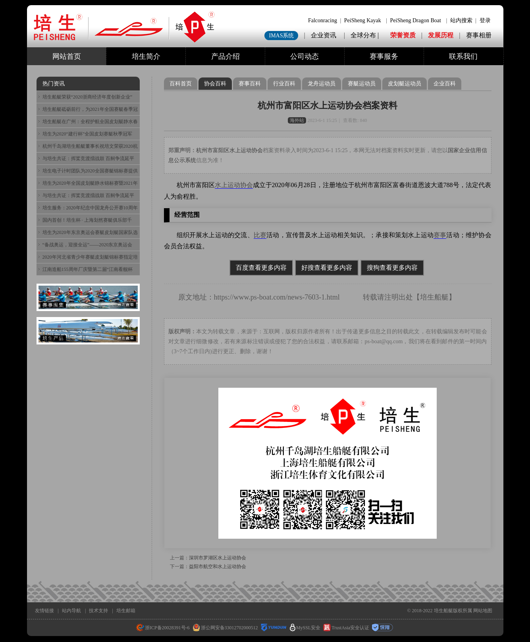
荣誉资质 (403, 35)
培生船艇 (434, 297)
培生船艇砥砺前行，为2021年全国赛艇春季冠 (90, 109)
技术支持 (98, 610)
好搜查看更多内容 (326, 267)
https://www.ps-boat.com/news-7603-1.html (277, 297)
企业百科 (445, 84)
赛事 (440, 235)
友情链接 (44, 610)
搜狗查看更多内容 (392, 267)
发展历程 (440, 35)
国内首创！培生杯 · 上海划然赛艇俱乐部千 (87, 220)
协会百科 (215, 84)
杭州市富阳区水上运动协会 (229, 150)
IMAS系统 (281, 36)
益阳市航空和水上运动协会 (217, 566)
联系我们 (463, 56)
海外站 (297, 120)
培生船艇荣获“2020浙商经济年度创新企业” (87, 97)
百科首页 (181, 84)
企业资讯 (323, 35)
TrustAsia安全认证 (346, 627)
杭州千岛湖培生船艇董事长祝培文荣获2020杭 (90, 146)
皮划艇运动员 (404, 84)
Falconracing (322, 20)
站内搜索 (461, 20)
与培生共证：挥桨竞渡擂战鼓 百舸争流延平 (88, 158)
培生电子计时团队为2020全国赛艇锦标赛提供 (90, 171)
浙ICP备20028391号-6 (163, 627)
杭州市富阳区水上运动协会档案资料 (327, 105)
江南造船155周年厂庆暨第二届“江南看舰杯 (87, 269)
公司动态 (304, 56)
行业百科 (284, 84)
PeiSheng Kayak (362, 20)
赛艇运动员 (362, 84)
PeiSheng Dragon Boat (415, 20)
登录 (485, 20)
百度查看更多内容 (261, 267)
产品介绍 (225, 56)
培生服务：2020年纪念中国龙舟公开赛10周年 (90, 208)
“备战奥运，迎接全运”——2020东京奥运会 (87, 245)
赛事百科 (250, 84)
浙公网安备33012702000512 (225, 627)
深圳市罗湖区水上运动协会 (217, 558)
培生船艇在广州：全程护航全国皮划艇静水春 (90, 121)
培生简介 (146, 56)
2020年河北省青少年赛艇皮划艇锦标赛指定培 (90, 257)
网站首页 (66, 56)
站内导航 (71, 610)
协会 (246, 185)
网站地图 (482, 610)
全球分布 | (365, 35)
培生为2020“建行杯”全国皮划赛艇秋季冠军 (87, 134)
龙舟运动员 (321, 84)
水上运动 (227, 185)
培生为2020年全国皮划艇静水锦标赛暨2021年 (90, 183)
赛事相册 (478, 35)
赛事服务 (384, 56)
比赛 (260, 235)
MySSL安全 (305, 627)
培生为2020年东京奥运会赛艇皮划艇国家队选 (90, 232)
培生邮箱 (125, 610)
